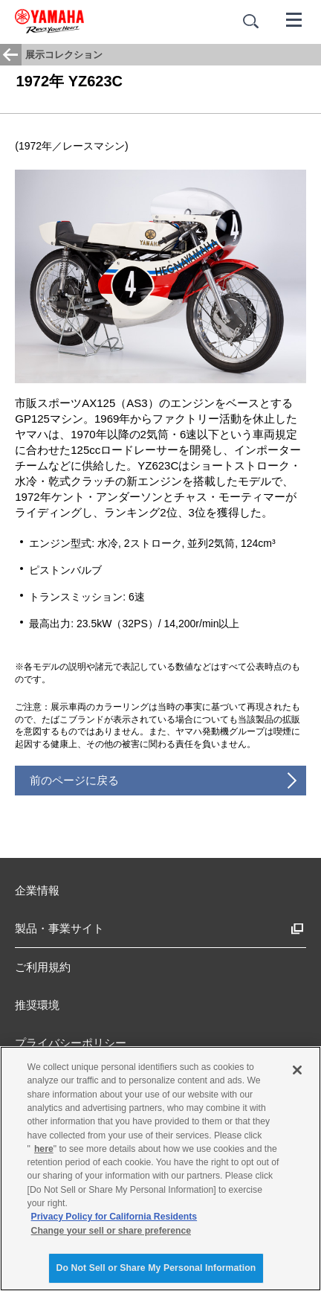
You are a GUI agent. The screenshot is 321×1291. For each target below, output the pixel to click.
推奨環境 (37, 1005)
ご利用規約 (43, 967)
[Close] (297, 1070)
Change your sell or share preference (111, 1231)
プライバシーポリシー (70, 1043)
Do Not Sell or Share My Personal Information (156, 1268)
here (44, 1149)
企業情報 (37, 890)
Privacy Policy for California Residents (114, 1216)
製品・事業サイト (59, 928)
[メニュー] (294, 18)
